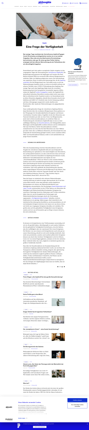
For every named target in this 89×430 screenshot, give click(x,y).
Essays (25, 6)
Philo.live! (30, 6)
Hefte (39, 6)
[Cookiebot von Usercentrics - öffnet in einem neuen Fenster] (9, 427)
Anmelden (65, 3)
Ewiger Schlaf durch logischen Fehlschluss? (37, 312)
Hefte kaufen (74, 3)
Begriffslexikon (59, 6)
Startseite (17, 6)
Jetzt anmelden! (73, 85)
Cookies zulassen (77, 407)
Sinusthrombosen (44, 123)
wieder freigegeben (42, 92)
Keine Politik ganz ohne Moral (33, 294)
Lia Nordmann (36, 49)
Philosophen (52, 6)
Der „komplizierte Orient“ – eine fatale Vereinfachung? (41, 329)
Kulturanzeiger (71, 6)
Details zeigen (21, 425)
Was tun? (26, 383)
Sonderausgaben (45, 6)
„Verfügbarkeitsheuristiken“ (40, 198)
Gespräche (35, 6)
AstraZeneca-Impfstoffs (55, 72)
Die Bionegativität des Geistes (33, 347)
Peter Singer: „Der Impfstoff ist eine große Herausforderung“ (43, 277)
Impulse (21, 6)
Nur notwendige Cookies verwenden (77, 413)
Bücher (65, 6)
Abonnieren (83, 3)
